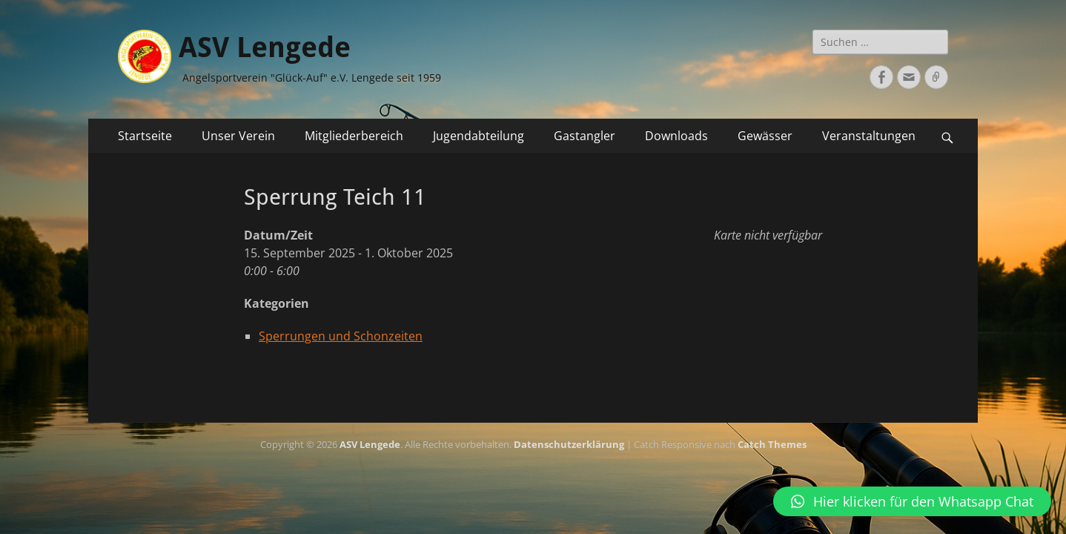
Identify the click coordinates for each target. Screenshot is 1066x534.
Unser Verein (238, 136)
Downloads (676, 136)
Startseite (145, 136)
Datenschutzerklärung (569, 444)
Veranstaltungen (869, 136)
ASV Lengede (265, 47)
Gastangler (584, 136)
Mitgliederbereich (354, 136)
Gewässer (765, 136)
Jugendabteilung (478, 136)
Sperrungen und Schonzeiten (341, 336)
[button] (912, 501)
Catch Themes (772, 444)
